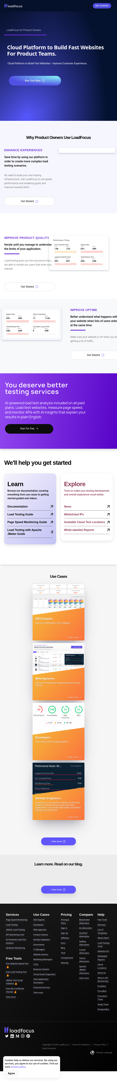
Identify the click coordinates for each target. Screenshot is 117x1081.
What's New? (103, 938)
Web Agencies (39, 929)
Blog (63, 948)
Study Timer (103, 1004)
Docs (63, 943)
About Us (102, 973)
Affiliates (65, 938)
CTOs (35, 964)
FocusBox (102, 991)
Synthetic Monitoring (15, 948)
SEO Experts (39, 920)
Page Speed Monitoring (16, 920)
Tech (63, 953)
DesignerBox (103, 1009)
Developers (38, 925)
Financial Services (41, 987)
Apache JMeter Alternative (84, 969)
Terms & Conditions (81, 1044)
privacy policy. (18, 1066)
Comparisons (67, 958)
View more (58, 841)
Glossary (102, 925)
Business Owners (41, 969)
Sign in (64, 928)
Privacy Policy (100, 1044)
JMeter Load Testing (15, 929)
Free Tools (102, 920)
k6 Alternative (85, 928)
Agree (11, 1073)
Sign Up (64, 933)
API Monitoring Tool (15, 934)
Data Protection (49, 1048)
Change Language (101, 1052)
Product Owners (40, 934)
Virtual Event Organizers (44, 974)
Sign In (88, 6)
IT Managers (39, 949)
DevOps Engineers (41, 939)
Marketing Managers (42, 959)
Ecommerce (38, 944)
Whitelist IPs (103, 951)
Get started (102, 6)
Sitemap (64, 963)
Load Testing (12, 925)
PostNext (102, 986)
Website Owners (40, 954)
